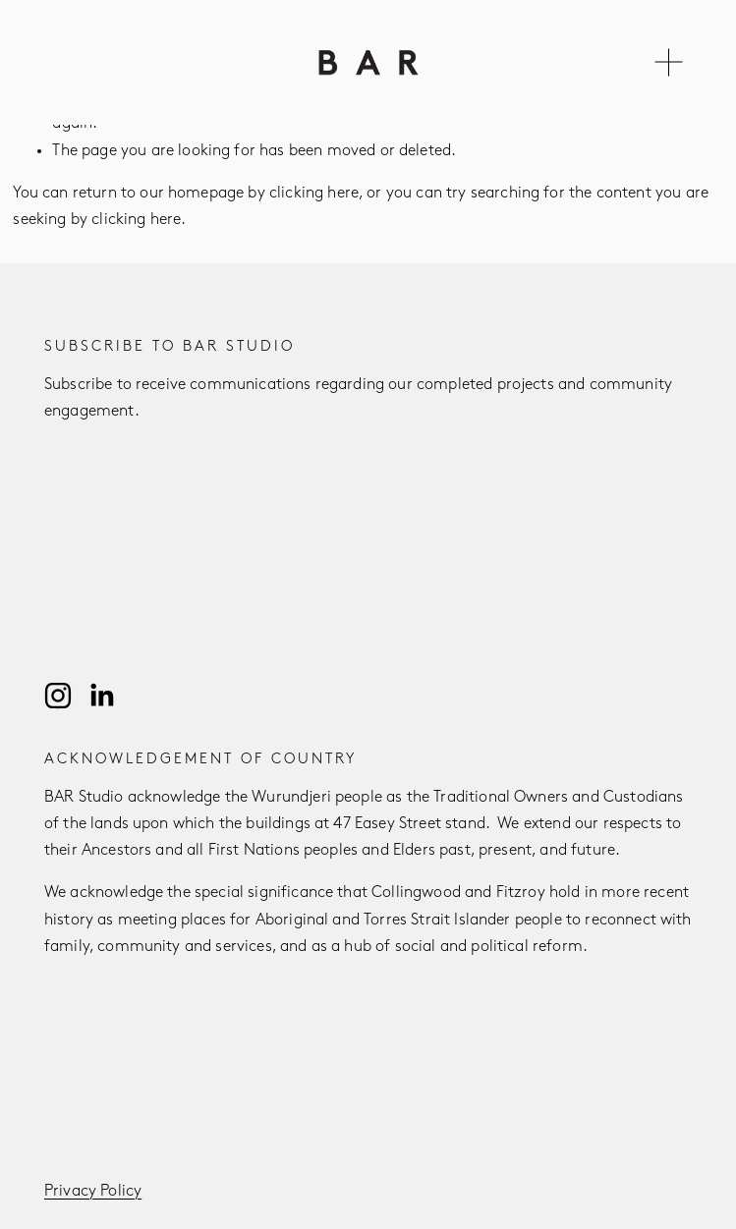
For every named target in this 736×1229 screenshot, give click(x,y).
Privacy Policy (93, 1192)
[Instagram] (58, 695)
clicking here (314, 193)
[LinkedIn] (101, 695)
